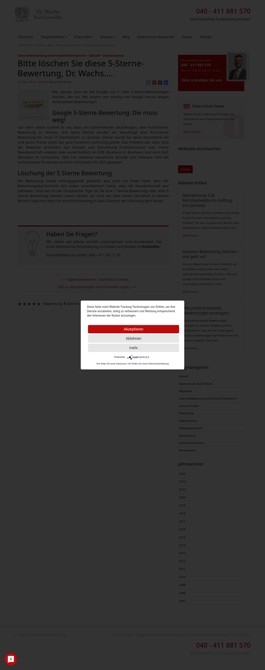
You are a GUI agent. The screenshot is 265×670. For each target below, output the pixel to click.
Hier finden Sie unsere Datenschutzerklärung (148, 364)
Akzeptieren (133, 329)
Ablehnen (133, 338)
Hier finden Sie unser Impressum (111, 364)
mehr (133, 348)
